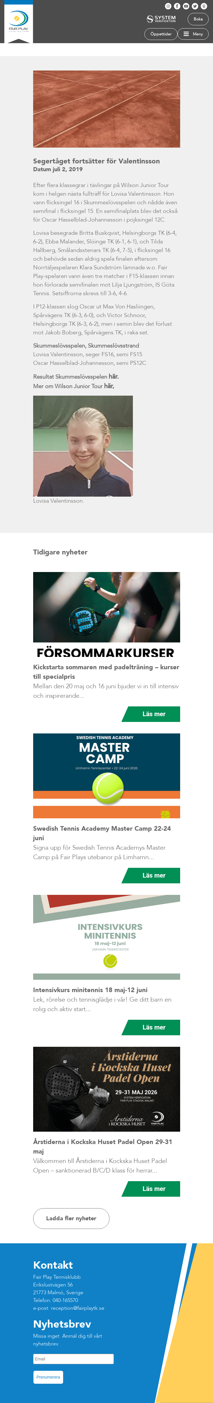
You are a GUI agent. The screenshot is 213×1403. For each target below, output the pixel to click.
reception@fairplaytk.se (77, 1308)
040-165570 (65, 1300)
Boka (198, 19)
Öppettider (160, 34)
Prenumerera (48, 1377)
